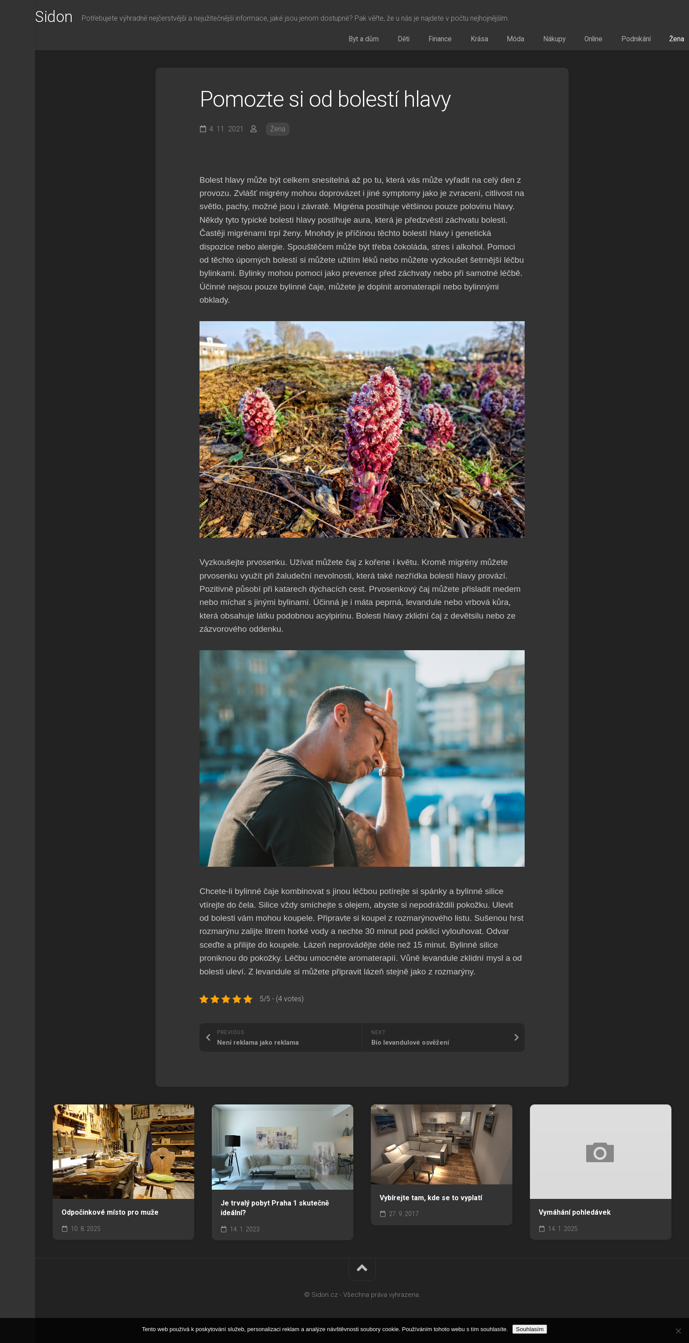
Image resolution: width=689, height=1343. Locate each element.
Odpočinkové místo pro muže (110, 1216)
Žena (663, 41)
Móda (532, 41)
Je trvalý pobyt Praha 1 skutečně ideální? (275, 1211)
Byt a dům (412, 41)
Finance (473, 41)
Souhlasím (530, 1329)
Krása (504, 41)
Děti (445, 41)
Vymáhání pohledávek (575, 1216)
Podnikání (630, 41)
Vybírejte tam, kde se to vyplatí (431, 1201)
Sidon (72, 18)
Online (595, 41)
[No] (678, 1330)
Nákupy (563, 41)
